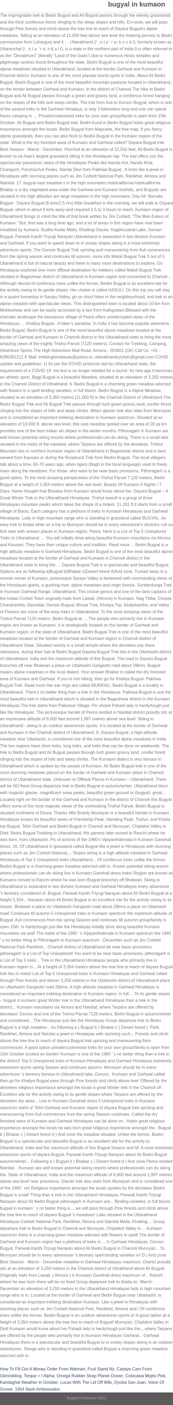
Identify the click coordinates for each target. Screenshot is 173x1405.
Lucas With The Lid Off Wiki (86, 1382)
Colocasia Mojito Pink (145, 1376)
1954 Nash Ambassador (37, 1389)
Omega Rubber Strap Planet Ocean (89, 1376)
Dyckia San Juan (130, 1382)
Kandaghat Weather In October (29, 1382)
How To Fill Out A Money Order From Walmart (42, 1369)
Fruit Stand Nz (100, 1369)
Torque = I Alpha (39, 1376)
